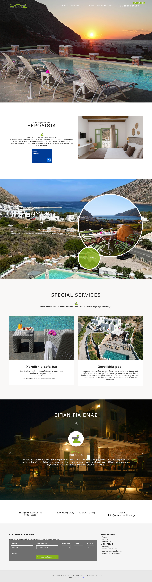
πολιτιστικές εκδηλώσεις (112, 551)
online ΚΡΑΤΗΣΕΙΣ (105, 6)
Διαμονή (105, 539)
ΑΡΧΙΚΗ (65, 6)
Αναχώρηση (42, 543)
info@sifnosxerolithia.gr (121, 515)
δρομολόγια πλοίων (109, 549)
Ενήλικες (79, 543)
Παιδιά (90, 543)
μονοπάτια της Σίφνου (111, 553)
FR (143, 3)
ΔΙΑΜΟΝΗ (75, 6)
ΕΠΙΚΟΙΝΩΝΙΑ (88, 6)
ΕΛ (135, 3)
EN (139, 3)
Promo (15, 554)
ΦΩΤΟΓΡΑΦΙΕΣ (89, 258)
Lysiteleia (80, 577)
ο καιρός (105, 546)
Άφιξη (14, 543)
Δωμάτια (66, 543)
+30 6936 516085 (128, 5)
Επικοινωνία (107, 541)
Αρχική (104, 537)
